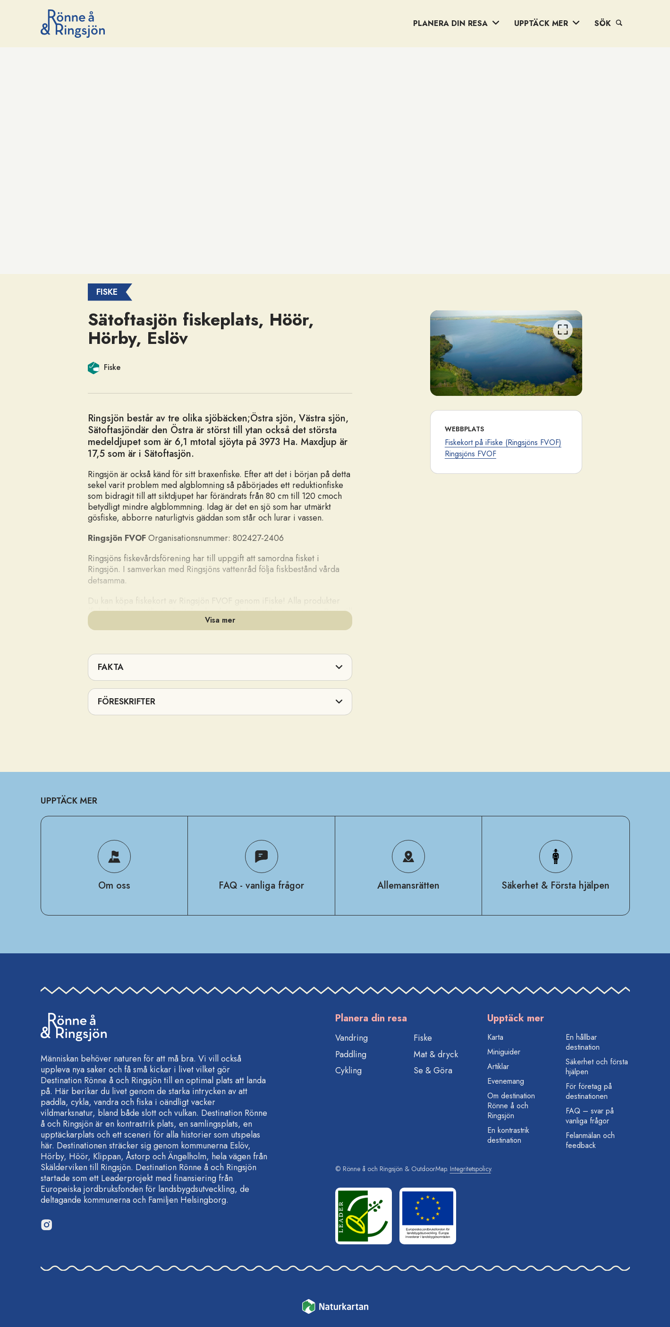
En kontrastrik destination (508, 1135)
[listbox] (506, 353)
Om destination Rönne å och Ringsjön (511, 1105)
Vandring (351, 1038)
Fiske (423, 1038)
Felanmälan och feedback (590, 1140)
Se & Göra (433, 1070)
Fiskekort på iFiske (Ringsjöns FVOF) (503, 442)
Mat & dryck (436, 1054)
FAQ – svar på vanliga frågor (590, 1115)
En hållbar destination (583, 1042)
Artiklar (498, 1066)
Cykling (348, 1070)
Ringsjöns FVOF (470, 453)
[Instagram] (46, 1224)
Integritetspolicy (470, 1168)
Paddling (350, 1054)
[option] (506, 353)
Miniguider (503, 1051)
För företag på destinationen (589, 1091)
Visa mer (220, 620)
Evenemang (505, 1081)
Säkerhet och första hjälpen (597, 1066)
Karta (495, 1037)
